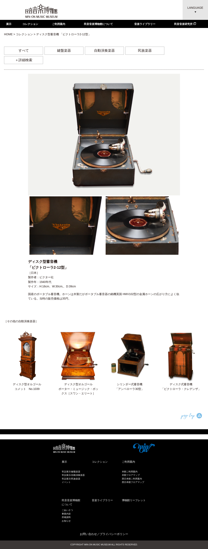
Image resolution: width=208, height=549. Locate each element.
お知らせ (66, 521)
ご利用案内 (58, 24)
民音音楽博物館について (98, 24)
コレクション (30, 24)
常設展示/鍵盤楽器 (71, 471)
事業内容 (66, 514)
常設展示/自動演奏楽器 (73, 475)
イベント (66, 482)
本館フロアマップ (131, 475)
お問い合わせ (88, 534)
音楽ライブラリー (144, 24)
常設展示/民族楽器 (71, 478)
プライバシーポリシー (114, 534)
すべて (23, 50)
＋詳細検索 (23, 60)
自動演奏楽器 (104, 50)
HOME (8, 34)
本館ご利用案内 (130, 471)
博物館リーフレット (134, 500)
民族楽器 (145, 50)
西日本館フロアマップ (133, 482)
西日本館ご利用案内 (132, 478)
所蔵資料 (66, 517)
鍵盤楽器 (64, 50)
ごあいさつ (67, 510)
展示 (8, 24)
